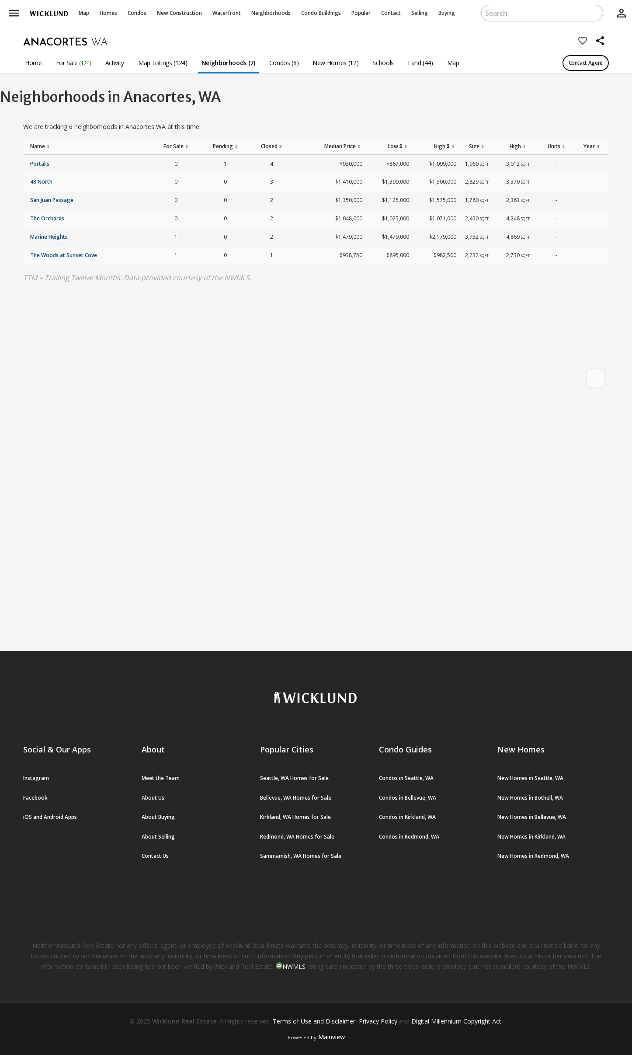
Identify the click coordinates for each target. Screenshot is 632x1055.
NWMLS (294, 966)
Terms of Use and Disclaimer (314, 1021)
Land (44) (420, 63)
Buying (446, 13)
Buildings (321, 13)
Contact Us (155, 856)
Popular (361, 13)
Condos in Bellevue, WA (407, 797)
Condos (137, 13)
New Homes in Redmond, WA (533, 856)
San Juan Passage (51, 200)
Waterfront (226, 13)
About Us (153, 797)
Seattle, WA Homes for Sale (294, 778)
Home (33, 63)
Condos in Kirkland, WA (407, 817)
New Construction (179, 13)
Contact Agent (586, 62)
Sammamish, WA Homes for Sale (300, 856)
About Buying (158, 817)
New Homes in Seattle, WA (530, 778)
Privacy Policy (378, 1021)
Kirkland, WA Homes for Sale (295, 817)
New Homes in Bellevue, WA (531, 817)
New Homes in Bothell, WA (530, 797)
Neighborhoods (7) (228, 63)
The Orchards (47, 218)
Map (84, 13)
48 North (41, 181)
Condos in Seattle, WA (406, 778)
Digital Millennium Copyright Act (456, 1021)
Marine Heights (49, 236)
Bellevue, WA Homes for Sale (295, 797)
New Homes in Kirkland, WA (531, 836)
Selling (419, 13)
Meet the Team (161, 778)
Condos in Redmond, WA (409, 836)
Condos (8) (284, 63)
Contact (391, 13)
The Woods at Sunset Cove (63, 255)
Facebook (35, 797)
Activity (114, 63)
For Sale (73, 63)
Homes (108, 13)
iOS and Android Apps (50, 817)
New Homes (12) (335, 63)
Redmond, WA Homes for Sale (297, 836)
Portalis (39, 163)
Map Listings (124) (163, 63)
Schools (383, 63)
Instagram (36, 778)
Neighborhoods (271, 13)
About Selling (158, 836)
